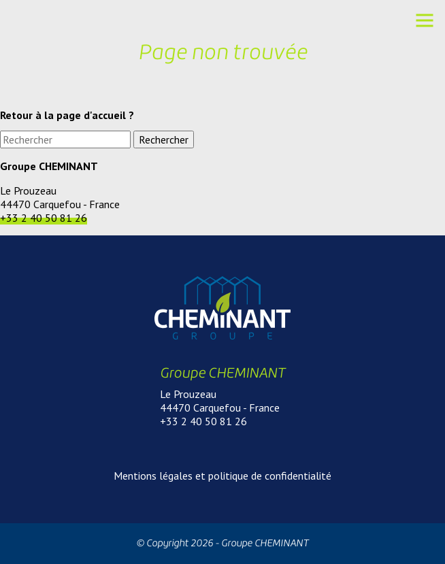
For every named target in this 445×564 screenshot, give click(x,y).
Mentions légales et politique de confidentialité (222, 475)
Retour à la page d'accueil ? (67, 115)
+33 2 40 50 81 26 (43, 218)
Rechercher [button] (163, 139)
